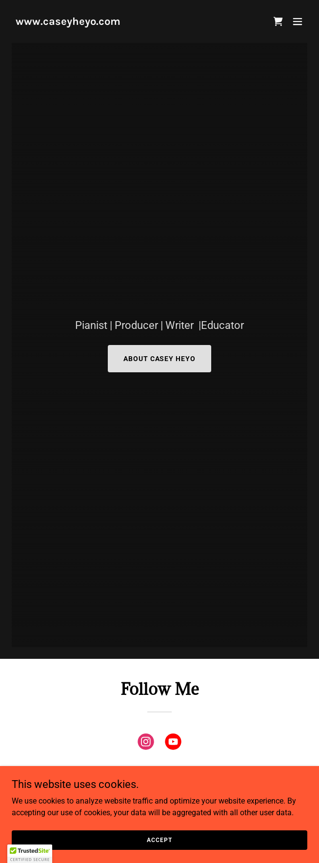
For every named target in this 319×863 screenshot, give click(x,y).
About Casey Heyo (159, 359)
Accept (159, 839)
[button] (278, 21)
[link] (68, 22)
